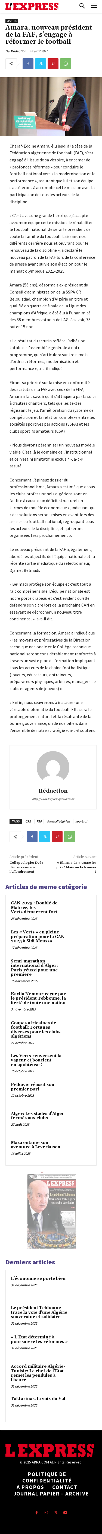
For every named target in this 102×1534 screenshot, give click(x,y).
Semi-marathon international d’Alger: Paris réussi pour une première (34, 968)
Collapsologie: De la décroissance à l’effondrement (26, 867)
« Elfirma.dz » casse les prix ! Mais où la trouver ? (76, 867)
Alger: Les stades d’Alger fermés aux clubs (37, 1116)
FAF (39, 821)
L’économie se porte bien (38, 1278)
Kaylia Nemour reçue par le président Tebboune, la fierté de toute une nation (38, 998)
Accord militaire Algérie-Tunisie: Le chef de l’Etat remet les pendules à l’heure (38, 1373)
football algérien (58, 821)
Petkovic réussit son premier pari (32, 1087)
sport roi (81, 821)
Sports (11, 21)
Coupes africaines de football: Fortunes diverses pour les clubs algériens (35, 1029)
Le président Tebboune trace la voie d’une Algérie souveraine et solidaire (39, 1312)
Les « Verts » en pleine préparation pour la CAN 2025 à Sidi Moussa (37, 937)
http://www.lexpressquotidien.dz (53, 799)
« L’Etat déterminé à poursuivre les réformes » (39, 1339)
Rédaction (18, 51)
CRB (28, 821)
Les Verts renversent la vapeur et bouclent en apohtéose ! (36, 1060)
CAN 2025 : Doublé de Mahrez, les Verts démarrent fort (34, 908)
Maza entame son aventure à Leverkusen (35, 1145)
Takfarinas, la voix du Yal (38, 1398)
